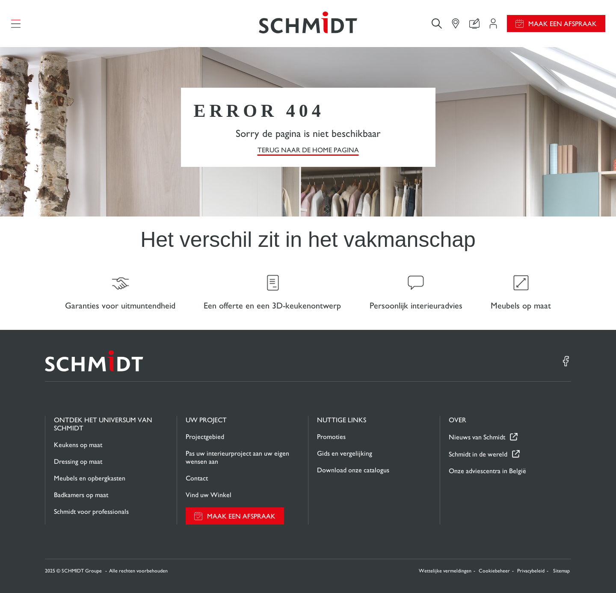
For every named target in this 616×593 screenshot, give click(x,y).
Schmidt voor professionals (91, 511)
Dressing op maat (78, 461)
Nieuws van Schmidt (477, 437)
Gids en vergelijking (344, 453)
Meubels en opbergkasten (89, 478)
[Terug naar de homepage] (308, 23)
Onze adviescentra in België (487, 471)
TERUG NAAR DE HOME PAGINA (308, 150)
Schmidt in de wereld (478, 454)
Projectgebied (205, 437)
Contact (197, 478)
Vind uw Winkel (208, 495)
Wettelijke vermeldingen (445, 571)
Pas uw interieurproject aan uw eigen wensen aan (237, 457)
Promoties (331, 437)
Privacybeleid (531, 571)
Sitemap (561, 571)
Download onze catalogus (353, 470)
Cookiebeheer (494, 571)
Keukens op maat (78, 445)
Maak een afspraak (562, 24)
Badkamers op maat (81, 495)
